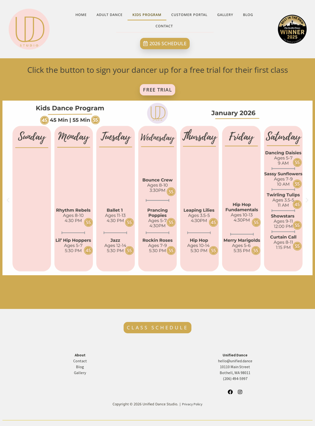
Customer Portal (189, 14)
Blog (248, 14)
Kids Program (146, 14)
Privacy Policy (192, 404)
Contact (164, 26)
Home (81, 14)
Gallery (225, 14)
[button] (8, 200)
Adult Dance (110, 14)
